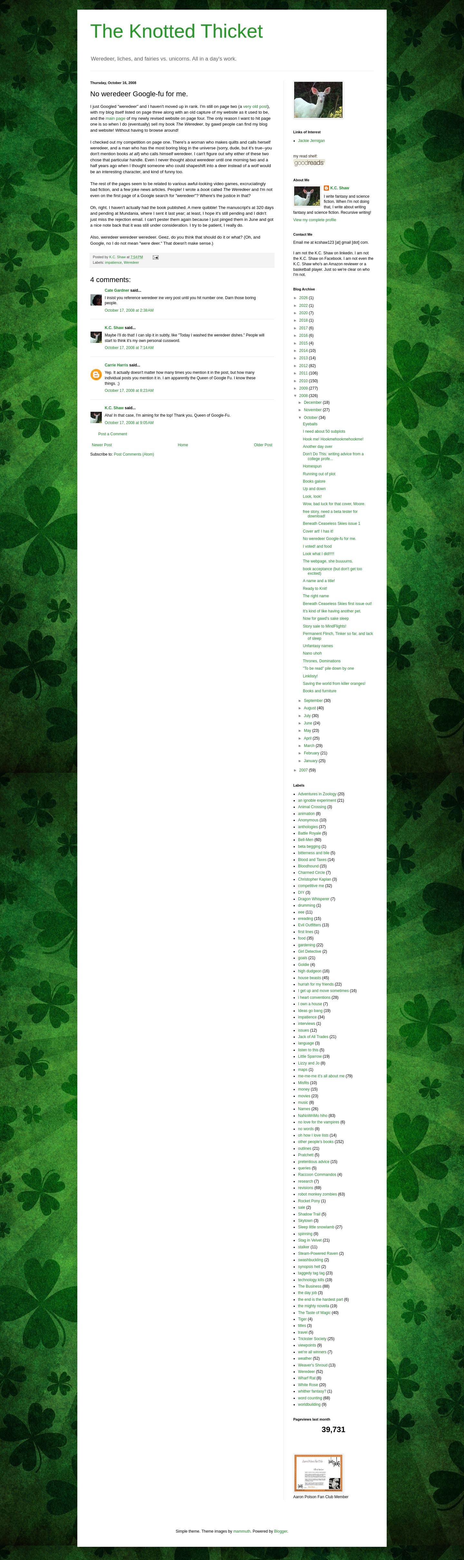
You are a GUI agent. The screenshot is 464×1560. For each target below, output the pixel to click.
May (308, 730)
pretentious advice (313, 1161)
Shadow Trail (309, 1214)
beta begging (309, 846)
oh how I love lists (313, 1135)
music (303, 1102)
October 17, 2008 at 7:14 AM (129, 347)
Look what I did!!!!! (318, 554)
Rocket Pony (309, 1201)
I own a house (310, 1004)
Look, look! (312, 496)
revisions (305, 1188)
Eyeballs (310, 424)
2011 (304, 373)
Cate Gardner (117, 290)
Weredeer (131, 262)
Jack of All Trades (313, 1037)
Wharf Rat (306, 1378)
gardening (306, 945)
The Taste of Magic (314, 1312)
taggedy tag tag (311, 1273)
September (314, 700)
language (306, 1043)
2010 (304, 381)
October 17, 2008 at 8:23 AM (129, 390)
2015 (304, 343)
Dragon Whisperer (313, 899)
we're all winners (312, 1352)
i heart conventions (314, 997)
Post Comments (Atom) (134, 454)
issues (303, 1030)
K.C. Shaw (114, 328)
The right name (316, 596)
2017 (304, 328)
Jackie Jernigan (311, 140)
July (308, 716)
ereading (305, 918)
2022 (304, 305)
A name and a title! (319, 581)
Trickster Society (312, 1339)
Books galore (314, 481)
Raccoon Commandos (317, 1174)
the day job (307, 1293)
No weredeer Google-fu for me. (329, 538)
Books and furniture (319, 691)
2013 (304, 358)
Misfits (303, 1083)
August (310, 708)
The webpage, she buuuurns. (328, 561)
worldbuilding (309, 1404)
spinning (305, 1234)
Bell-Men (305, 839)
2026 (304, 298)
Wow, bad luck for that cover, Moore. (334, 504)
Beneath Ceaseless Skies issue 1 (331, 523)
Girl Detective (309, 951)
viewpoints (307, 1345)
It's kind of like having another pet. (332, 611)
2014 (304, 350)
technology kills (311, 1280)
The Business (310, 1286)
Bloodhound (308, 866)
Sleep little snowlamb (316, 1227)
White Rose (308, 1385)
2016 (304, 335)
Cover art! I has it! (318, 531)
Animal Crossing (312, 807)
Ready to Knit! (315, 588)
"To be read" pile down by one (328, 668)
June (308, 723)
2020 (304, 313)
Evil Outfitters (309, 925)
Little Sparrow (310, 1056)
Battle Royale (309, 833)
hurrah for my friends (316, 984)
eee (301, 912)
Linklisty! (310, 676)
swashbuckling (310, 1260)
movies (304, 1096)
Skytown (305, 1220)
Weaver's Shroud (312, 1365)
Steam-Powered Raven (318, 1253)
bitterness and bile (313, 853)
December (313, 402)
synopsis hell (309, 1266)
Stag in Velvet (310, 1240)
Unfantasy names (318, 646)
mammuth (241, 1531)
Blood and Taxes (312, 859)
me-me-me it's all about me (321, 1076)
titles (302, 1325)
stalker (303, 1247)
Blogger (280, 1531)
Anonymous (308, 820)
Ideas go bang (310, 1010)
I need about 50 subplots (324, 431)
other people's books (316, 1141)
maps (302, 1069)
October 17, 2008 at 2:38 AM (129, 310)
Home (183, 445)
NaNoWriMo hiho (312, 1115)
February (312, 753)
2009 (304, 388)
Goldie (303, 964)
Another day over (317, 446)
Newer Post (102, 445)
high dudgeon (310, 971)
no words (306, 1129)
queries (304, 1168)
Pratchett (306, 1155)
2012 (304, 366)
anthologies (308, 827)
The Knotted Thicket (176, 31)
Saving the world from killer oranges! (334, 683)
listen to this (308, 1050)
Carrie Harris (116, 365)
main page (116, 118)
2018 (304, 320)
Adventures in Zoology (317, 794)
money (304, 1089)
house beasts (309, 978)
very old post (255, 106)
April (308, 738)
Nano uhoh (312, 653)
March (310, 745)
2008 (304, 395)
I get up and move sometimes (323, 990)
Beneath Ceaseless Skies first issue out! (337, 603)
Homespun (312, 466)
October (311, 417)
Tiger (302, 1319)
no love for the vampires (318, 1122)
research (305, 1181)
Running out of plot (319, 474)
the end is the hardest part (320, 1299)
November (313, 410)
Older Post (263, 445)
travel (302, 1332)
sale (301, 1207)
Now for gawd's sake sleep (326, 618)
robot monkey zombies (317, 1194)
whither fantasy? (312, 1391)
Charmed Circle (311, 872)
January (311, 761)
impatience (113, 262)
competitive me (311, 886)
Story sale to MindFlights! (324, 626)
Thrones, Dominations (322, 661)
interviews (306, 1023)
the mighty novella (313, 1306)
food (301, 938)
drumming (306, 905)
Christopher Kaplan (314, 879)
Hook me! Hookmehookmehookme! (333, 439)
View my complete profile (314, 220)
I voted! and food (317, 546)
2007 (304, 770)
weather (305, 1358)
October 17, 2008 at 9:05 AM (129, 423)
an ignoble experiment (317, 800)
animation (306, 813)
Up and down (314, 489)
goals (302, 958)
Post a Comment (112, 434)
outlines (304, 1148)
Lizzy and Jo (309, 1063)
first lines (305, 932)
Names (304, 1109)
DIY (301, 892)
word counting (310, 1398)
